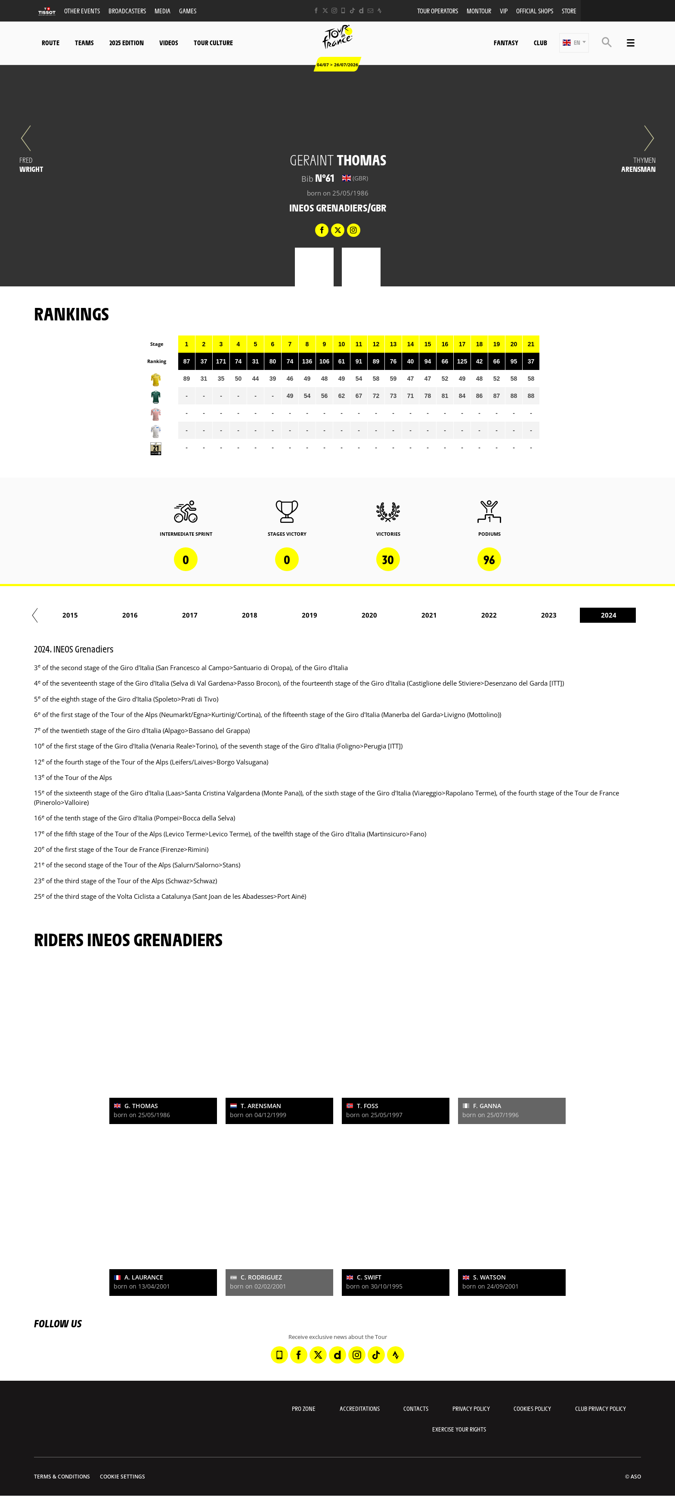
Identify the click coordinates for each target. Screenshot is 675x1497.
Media (162, 10)
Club (540, 42)
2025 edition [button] (126, 42)
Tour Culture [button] (213, 42)
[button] (574, 43)
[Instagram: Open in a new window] (334, 10)
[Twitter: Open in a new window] (325, 10)
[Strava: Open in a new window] (379, 10)
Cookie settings (122, 1476)
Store (569, 10)
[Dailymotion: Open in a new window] (361, 10)
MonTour (479, 10)
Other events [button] (82, 10)
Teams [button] (84, 42)
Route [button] (50, 42)
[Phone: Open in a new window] (343, 10)
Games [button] (187, 10)
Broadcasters (127, 10)
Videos (168, 42)
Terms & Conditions (62, 1476)
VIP (504, 10)
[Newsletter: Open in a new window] (370, 10)
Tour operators (437, 10)
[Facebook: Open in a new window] (316, 10)
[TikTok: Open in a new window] (352, 10)
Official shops (534, 10)
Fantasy (506, 42)
